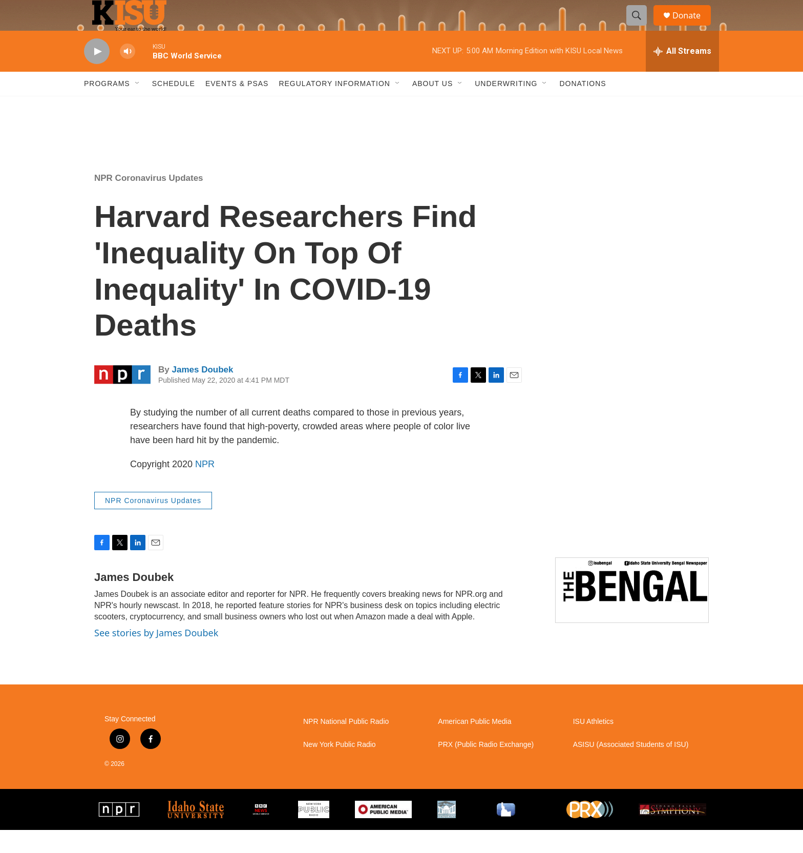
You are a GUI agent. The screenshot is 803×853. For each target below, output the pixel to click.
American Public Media (474, 744)
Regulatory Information (334, 106)
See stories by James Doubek (156, 656)
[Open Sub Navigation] (138, 106)
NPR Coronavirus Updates (148, 201)
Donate (693, 27)
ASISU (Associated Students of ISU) (631, 768)
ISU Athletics (593, 744)
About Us (432, 106)
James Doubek (202, 393)
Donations (582, 106)
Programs (107, 106)
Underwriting (506, 106)
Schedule (173, 106)
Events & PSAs (236, 106)
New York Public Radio (339, 768)
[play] (97, 74)
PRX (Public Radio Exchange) (486, 768)
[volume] (127, 74)
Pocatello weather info (164, 145)
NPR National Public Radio (346, 744)
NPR (205, 487)
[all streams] (682, 74)
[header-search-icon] (641, 27)
